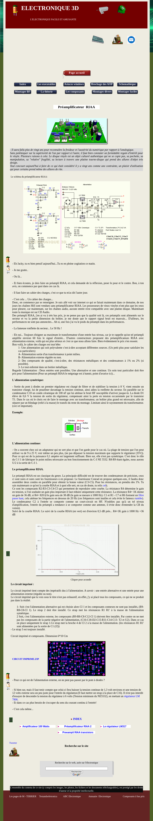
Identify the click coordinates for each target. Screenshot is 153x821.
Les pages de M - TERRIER (22, 796)
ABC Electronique (72, 796)
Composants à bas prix (133, 796)
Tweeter (13, 743)
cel (104, 485)
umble (139, 498)
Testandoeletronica (48, 796)
